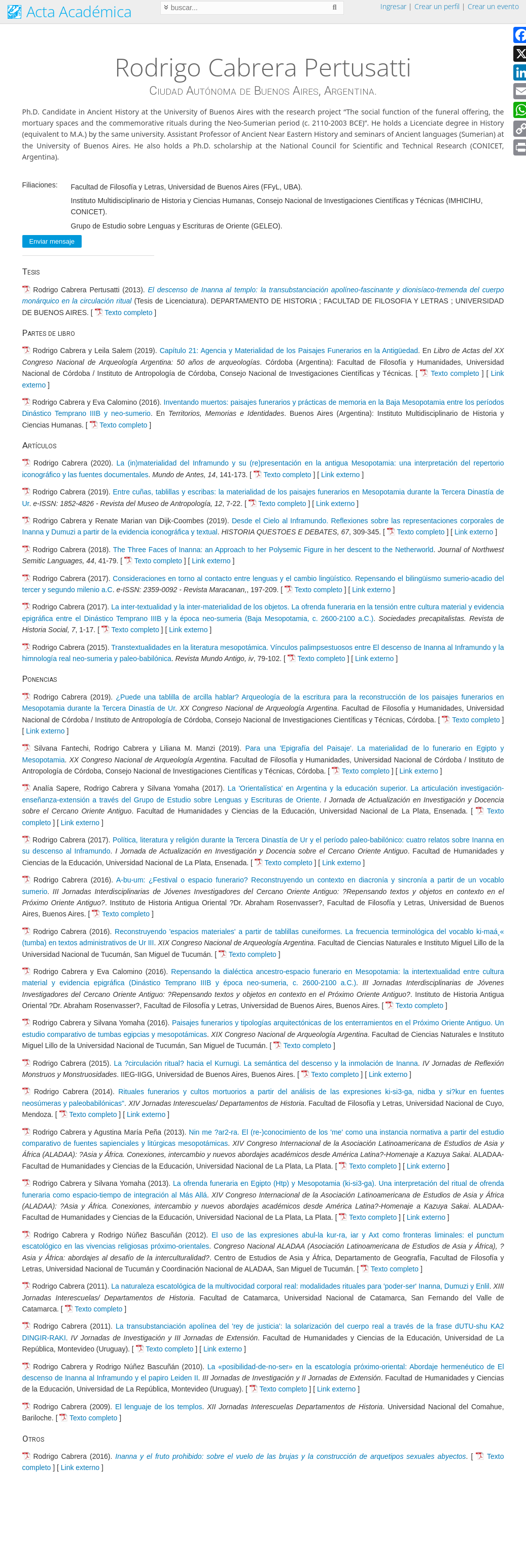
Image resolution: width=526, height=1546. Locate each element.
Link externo (340, 475)
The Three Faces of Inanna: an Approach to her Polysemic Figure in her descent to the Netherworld (273, 550)
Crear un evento (493, 6)
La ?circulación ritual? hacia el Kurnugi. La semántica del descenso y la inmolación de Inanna (266, 1063)
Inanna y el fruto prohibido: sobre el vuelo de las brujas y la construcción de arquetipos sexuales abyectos (290, 1456)
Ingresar (393, 6)
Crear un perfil (437, 6)
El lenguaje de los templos (158, 1407)
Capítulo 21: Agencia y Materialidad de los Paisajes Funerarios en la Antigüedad (289, 350)
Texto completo (128, 312)
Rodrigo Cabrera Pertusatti (263, 67)
